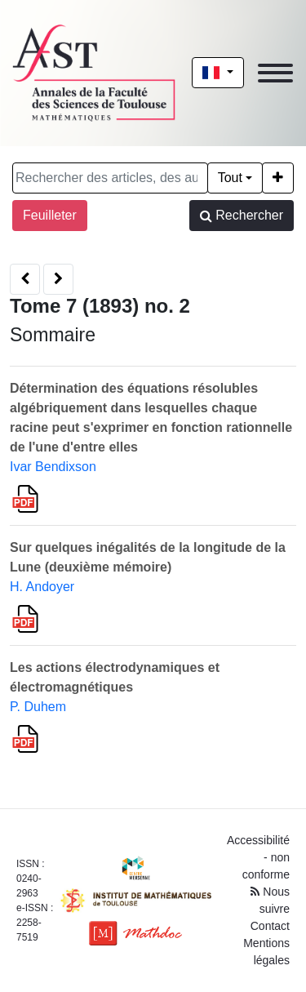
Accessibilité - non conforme (258, 857)
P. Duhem (38, 707)
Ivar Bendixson (53, 467)
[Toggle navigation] (275, 73)
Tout (230, 178)
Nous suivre (270, 900)
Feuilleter (50, 215)
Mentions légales (266, 951)
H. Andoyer (42, 587)
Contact (270, 925)
